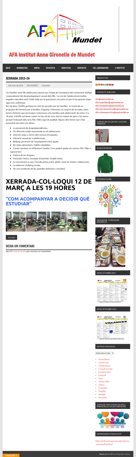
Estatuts (50, 67)
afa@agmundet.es (104, 99)
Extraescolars (104, 372)
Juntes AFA (103, 381)
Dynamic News (123, 454)
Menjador (102, 387)
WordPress (111, 454)
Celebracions (104, 365)
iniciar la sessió (19, 251)
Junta (36, 67)
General (102, 375)
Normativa (22, 67)
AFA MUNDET (32, 85)
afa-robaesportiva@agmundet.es (112, 112)
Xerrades (11, 237)
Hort (100, 378)
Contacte (81, 67)
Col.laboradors (101, 67)
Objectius (66, 67)
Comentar (46, 85)
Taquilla (102, 391)
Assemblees (104, 359)
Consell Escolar (105, 368)
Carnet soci (103, 362)
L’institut (120, 67)
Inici (8, 67)
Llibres (101, 384)
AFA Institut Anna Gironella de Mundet (52, 54)
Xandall (101, 394)
